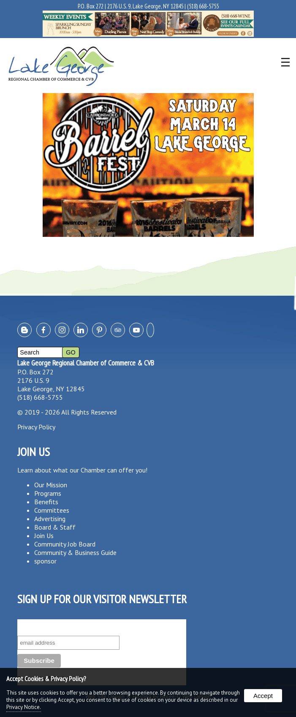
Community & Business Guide (75, 552)
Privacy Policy (36, 427)
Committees (51, 510)
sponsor (45, 561)
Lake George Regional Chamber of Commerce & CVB (85, 363)
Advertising (49, 518)
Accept (263, 695)
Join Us (44, 535)
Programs (47, 493)
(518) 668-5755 (203, 6)
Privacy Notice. (23, 707)
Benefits (46, 501)
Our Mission (50, 485)
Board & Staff (55, 527)
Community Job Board (64, 544)
